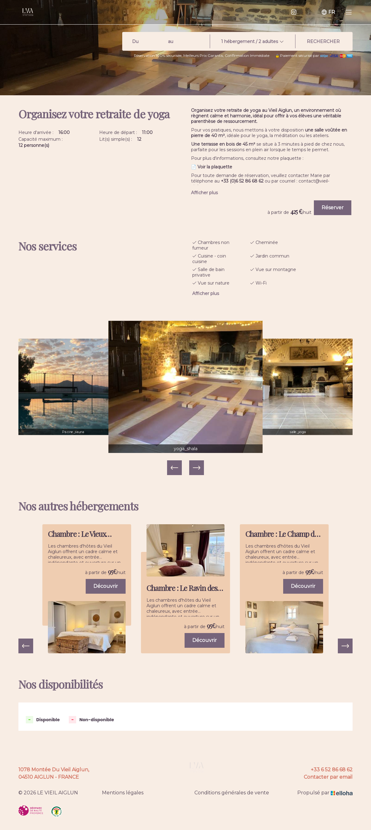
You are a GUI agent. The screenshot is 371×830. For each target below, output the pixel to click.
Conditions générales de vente (231, 793)
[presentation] (25, 646)
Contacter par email (328, 777)
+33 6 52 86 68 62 (332, 770)
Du (135, 41)
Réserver (333, 207)
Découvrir (105, 586)
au (170, 41)
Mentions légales (122, 793)
